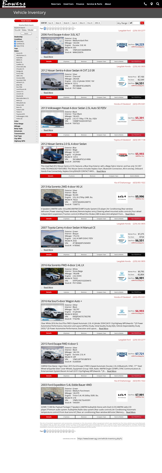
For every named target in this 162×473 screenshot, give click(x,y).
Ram (17, 107)
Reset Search (26, 21)
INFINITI (19, 82)
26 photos (66, 376)
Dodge (18, 71)
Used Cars (68, 4)
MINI (18, 100)
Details (49, 61)
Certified (19, 44)
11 (72, 28)
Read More (48, 57)
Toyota (18, 114)
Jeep (17, 85)
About (108, 4)
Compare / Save (101, 61)
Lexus (18, 91)
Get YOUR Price (136, 61)
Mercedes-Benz (21, 98)
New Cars (56, 4)
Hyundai (19, 80)
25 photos (66, 61)
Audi (17, 58)
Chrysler (19, 69)
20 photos (66, 333)
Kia (17, 87)
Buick (18, 62)
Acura (18, 53)
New (17, 46)
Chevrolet (19, 67)
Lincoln (18, 94)
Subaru (18, 110)
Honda (18, 78)
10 (69, 28)
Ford (18, 73)
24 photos (66, 254)
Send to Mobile (118, 61)
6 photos (66, 292)
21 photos (66, 135)
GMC (18, 76)
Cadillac (18, 64)
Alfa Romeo (20, 55)
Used (18, 41)
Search (26, 33)
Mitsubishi (19, 103)
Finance (80, 4)
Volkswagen (20, 116)
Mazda (18, 96)
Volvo (18, 119)
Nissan (18, 105)
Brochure (84, 61)
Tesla (18, 112)
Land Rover (20, 89)
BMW (18, 60)
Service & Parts (94, 4)
